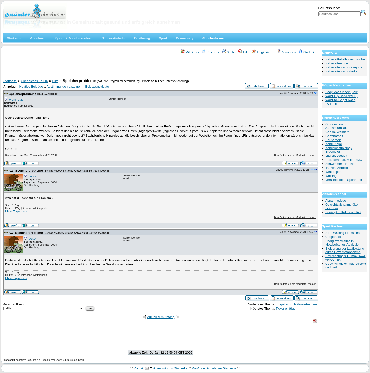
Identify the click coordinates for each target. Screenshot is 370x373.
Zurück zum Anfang (161, 317)
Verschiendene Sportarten (343, 180)
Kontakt (139, 368)
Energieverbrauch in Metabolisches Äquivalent (343, 242)
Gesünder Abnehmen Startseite (214, 368)
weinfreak (16, 99)
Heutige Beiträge (31, 86)
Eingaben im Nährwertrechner (297, 304)
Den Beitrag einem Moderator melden (295, 155)
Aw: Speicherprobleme (26, 170)
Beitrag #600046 (54, 232)
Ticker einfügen (286, 308)
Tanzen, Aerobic (336, 168)
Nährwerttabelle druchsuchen (345, 59)
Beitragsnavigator (97, 86)
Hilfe (243, 52)
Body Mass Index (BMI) (341, 92)
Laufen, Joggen (336, 155)
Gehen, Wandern (337, 132)
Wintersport (333, 172)
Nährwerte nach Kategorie (343, 67)
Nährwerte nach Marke (341, 71)
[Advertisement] (160, 67)
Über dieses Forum (34, 81)
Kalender (210, 52)
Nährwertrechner (337, 63)
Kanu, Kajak (333, 144)
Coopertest (333, 237)
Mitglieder (190, 52)
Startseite (308, 52)
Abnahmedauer (336, 200)
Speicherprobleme (22, 94)
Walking (331, 176)
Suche (229, 52)
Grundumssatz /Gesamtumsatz (336, 126)
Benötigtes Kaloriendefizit (343, 212)
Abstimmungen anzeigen (64, 86)
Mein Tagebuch (16, 211)
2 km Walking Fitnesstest (343, 233)
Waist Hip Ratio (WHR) (341, 96)
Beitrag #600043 (47, 94)
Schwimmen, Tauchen (340, 163)
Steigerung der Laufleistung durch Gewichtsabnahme (344, 250)
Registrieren (263, 52)
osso (32, 176)
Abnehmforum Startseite (170, 368)
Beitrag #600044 (54, 170)
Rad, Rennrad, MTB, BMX (343, 159)
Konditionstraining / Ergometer (338, 149)
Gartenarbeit (334, 136)
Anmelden (286, 52)
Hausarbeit (333, 140)
